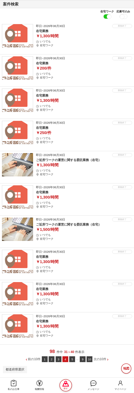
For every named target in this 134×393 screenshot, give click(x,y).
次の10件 (100, 359)
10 (89, 359)
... (77, 359)
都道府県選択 (15, 369)
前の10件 (34, 359)
